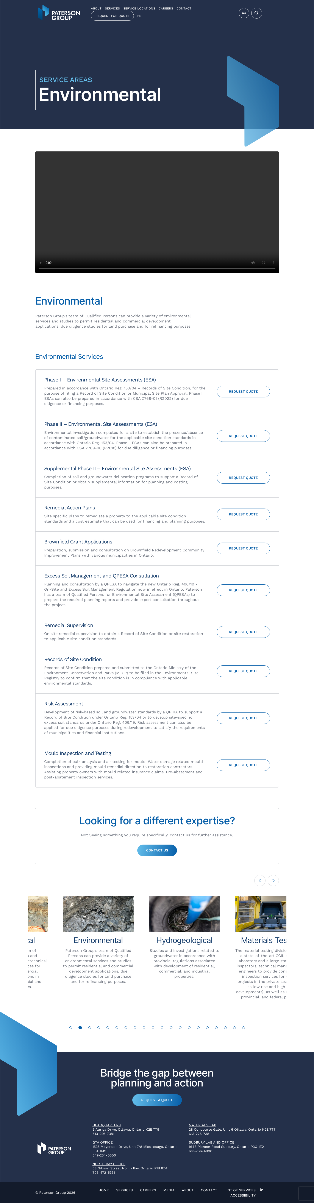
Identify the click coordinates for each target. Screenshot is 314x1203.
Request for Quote (112, 15)
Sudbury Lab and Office (211, 1142)
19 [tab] (234, 1027)
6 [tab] (117, 1027)
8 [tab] (135, 1027)
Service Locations (139, 8)
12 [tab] (171, 1027)
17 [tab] (216, 1027)
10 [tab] (153, 1027)
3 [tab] (90, 1027)
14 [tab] (189, 1027)
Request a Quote (157, 1100)
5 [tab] (108, 1027)
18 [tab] (225, 1027)
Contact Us (157, 850)
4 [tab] (99, 1027)
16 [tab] (207, 1027)
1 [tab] (71, 1027)
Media (169, 1190)
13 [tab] (180, 1027)
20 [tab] (243, 1027)
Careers (166, 8)
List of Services (240, 1190)
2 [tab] (80, 1027)
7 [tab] (126, 1027)
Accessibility (243, 1195)
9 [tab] (144, 1027)
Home (103, 1190)
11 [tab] (162, 1027)
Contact (184, 8)
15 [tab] (198, 1027)
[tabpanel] (71, 942)
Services (112, 8)
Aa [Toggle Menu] (244, 13)
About (96, 8)
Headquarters (106, 1125)
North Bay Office (108, 1164)
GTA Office (102, 1142)
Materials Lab (202, 1125)
